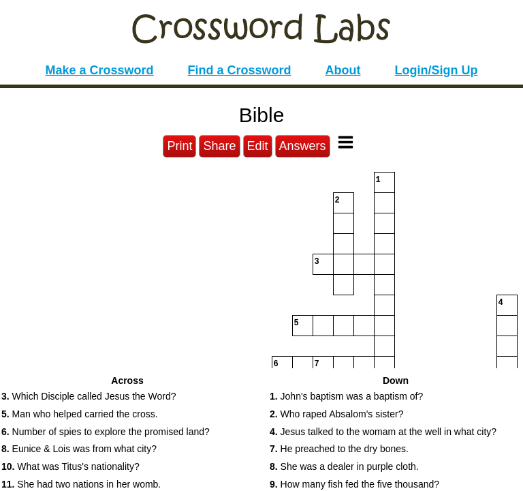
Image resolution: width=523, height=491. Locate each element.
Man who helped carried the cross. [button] (79, 413)
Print (179, 146)
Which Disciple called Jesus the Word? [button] (88, 396)
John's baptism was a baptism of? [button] (346, 396)
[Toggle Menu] (346, 142)
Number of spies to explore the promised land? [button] (105, 431)
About (343, 70)
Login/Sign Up (436, 70)
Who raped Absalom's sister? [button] (336, 413)
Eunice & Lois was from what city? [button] (79, 448)
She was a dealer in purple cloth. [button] (344, 466)
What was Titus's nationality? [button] (70, 466)
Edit (257, 146)
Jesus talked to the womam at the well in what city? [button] (383, 431)
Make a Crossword (99, 70)
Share (219, 146)
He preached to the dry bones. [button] (339, 448)
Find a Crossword (239, 70)
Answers (302, 146)
